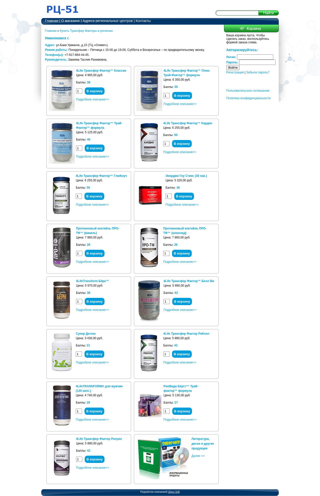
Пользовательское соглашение (248, 90)
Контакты (143, 21)
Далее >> (198, 456)
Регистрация (235, 72)
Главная (51, 21)
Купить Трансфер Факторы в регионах (86, 31)
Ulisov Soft (174, 491)
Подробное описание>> (92, 99)
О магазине (70, 21)
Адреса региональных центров (108, 21)
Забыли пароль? (258, 72)
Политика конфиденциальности (248, 98)
